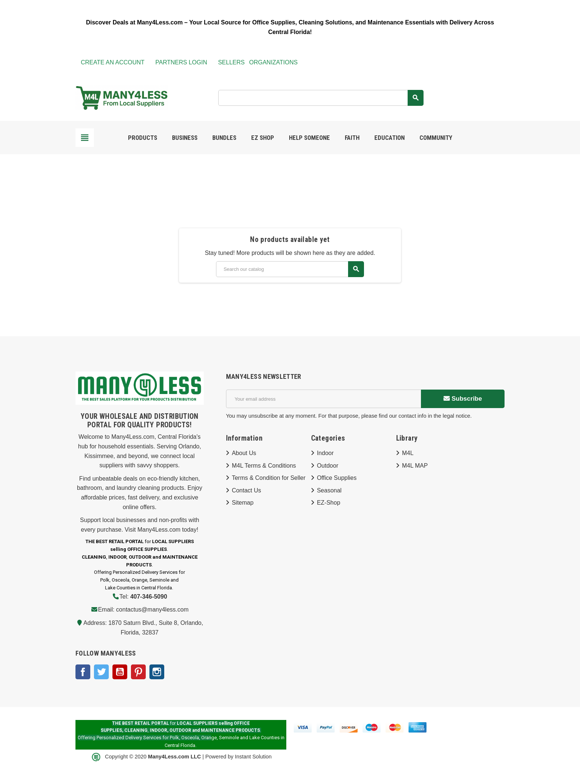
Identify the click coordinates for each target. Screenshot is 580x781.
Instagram (156, 671)
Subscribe (463, 398)
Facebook (82, 671)
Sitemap (243, 502)
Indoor (325, 453)
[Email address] (323, 399)
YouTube (119, 671)
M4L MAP (415, 465)
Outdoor (327, 465)
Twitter (101, 671)
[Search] (320, 98)
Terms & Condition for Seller (269, 478)
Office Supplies (337, 478)
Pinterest (138, 671)
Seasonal (329, 490)
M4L (408, 453)
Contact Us (246, 490)
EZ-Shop (328, 502)
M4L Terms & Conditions (264, 465)
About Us (244, 453)
